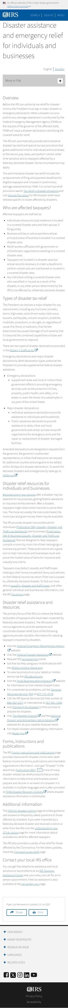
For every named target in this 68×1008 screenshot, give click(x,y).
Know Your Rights (19, 940)
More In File (34, 80)
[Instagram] (19, 975)
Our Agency (15, 932)
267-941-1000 (54, 703)
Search (35, 15)
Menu (60, 15)
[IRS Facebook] (6, 975)
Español (59, 69)
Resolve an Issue (18, 947)
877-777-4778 (45, 694)
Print (41, 912)
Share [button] (19, 912)
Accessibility (34, 1002)
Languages (14, 955)
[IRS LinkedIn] (26, 976)
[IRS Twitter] (13, 976)
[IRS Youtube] (34, 975)
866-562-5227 (15, 703)
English (48, 69)
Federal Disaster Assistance (34, 655)
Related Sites (16, 963)
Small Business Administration (36, 681)
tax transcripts (30, 659)
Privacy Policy (34, 996)
